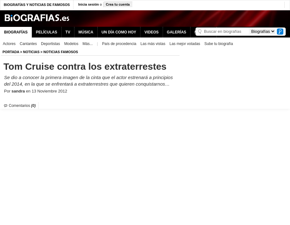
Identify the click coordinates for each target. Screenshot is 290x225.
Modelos (71, 44)
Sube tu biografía (218, 44)
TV (67, 32)
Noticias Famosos (60, 52)
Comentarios (22, 105)
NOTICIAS (31, 52)
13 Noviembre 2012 (49, 91)
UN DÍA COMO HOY (118, 32)
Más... (88, 44)
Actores (9, 44)
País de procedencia (119, 44)
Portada (11, 52)
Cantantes (28, 44)
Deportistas (50, 44)
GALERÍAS (176, 32)
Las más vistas (152, 44)
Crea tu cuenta (118, 4)
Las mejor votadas (185, 44)
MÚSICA (86, 32)
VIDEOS (152, 32)
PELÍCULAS (46, 32)
